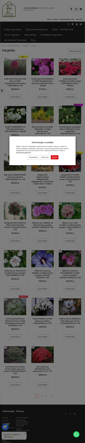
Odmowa (44, 157)
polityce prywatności (23, 152)
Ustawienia (33, 157)
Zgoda (54, 157)
